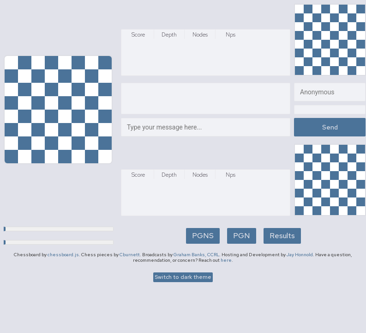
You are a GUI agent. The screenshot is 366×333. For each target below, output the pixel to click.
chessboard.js (63, 255)
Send (330, 127)
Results (282, 235)
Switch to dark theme (183, 277)
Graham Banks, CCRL (196, 255)
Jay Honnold (300, 255)
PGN (241, 235)
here (226, 260)
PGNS (203, 235)
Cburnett (130, 255)
